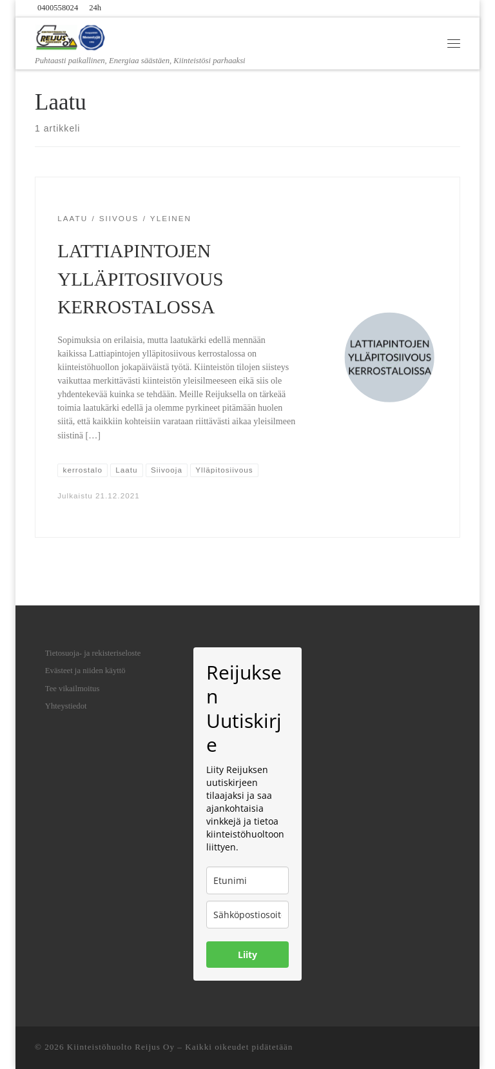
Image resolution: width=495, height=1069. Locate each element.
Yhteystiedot (66, 706)
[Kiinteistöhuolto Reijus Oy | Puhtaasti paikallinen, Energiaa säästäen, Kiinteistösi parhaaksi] (71, 36)
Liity (247, 954)
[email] (247, 914)
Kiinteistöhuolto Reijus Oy (121, 1047)
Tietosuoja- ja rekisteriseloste (93, 653)
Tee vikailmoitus (72, 688)
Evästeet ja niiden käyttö (85, 670)
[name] (247, 880)
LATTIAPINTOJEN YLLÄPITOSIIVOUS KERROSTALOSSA (140, 279)
